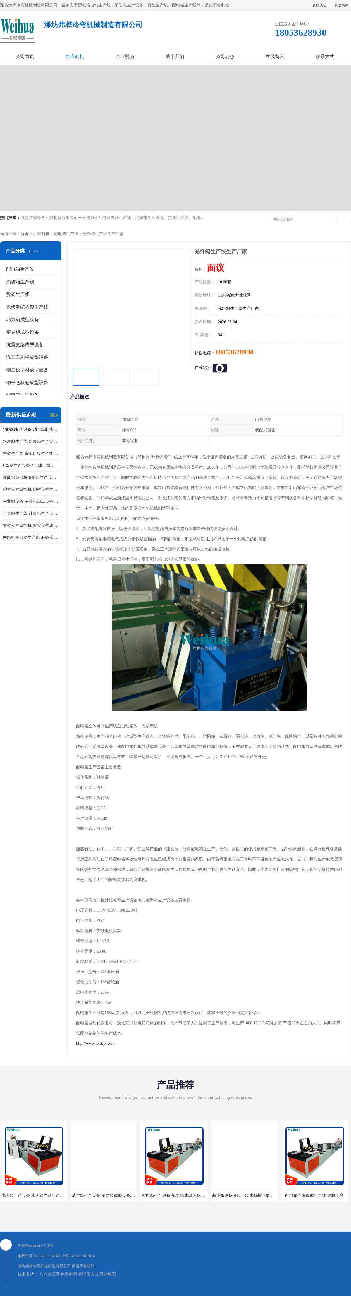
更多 (54, 415)
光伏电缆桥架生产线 (27, 306)
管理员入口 (88, 1274)
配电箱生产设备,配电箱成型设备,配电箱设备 (182, 1195)
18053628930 (234, 352)
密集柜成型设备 (22, 332)
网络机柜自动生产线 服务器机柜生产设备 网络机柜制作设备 (30, 537)
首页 (24, 234)
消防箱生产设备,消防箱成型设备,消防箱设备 (112, 1195)
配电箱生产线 (66, 234)
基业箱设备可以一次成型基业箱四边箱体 (249, 1195)
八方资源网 (49, 1274)
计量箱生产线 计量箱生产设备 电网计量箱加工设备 (30, 513)
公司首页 (25, 56)
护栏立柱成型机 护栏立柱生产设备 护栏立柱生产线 (30, 489)
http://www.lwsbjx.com (95, 1043)
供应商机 (75, 56)
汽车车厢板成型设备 (27, 357)
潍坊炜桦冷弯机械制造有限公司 (44, 1266)
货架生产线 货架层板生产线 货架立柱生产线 (30, 453)
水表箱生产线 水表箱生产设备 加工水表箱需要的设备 (30, 441)
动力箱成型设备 (22, 319)
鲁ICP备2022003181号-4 (75, 1256)
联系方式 (325, 56)
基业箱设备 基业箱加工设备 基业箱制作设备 (30, 501)
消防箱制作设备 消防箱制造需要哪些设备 (30, 429)
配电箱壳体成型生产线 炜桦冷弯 (314, 1195)
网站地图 (107, 1274)
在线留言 (275, 56)
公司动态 (225, 56)
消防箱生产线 (20, 281)
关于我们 (175, 56)
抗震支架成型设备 (25, 344)
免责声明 (69, 1274)
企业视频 (125, 56)
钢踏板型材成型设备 (27, 369)
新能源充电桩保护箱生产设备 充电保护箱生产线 (30, 477)
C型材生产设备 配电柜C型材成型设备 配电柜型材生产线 (30, 465)
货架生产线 (18, 294)
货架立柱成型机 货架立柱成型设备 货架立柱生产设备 (30, 525)
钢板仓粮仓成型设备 (27, 382)
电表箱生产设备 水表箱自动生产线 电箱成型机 (43, 1195)
